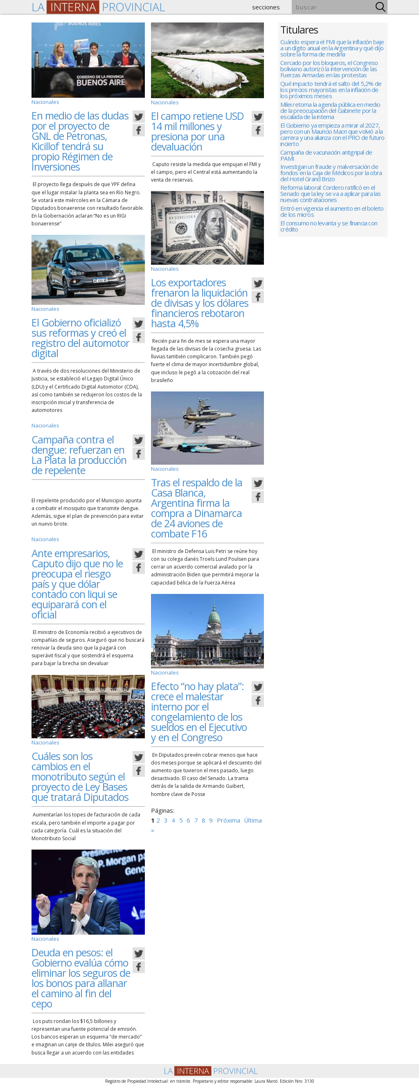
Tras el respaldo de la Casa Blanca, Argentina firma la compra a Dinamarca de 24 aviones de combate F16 (196, 505)
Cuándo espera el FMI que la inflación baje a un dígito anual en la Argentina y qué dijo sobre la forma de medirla (332, 48)
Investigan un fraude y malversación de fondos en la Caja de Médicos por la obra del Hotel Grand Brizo (331, 183)
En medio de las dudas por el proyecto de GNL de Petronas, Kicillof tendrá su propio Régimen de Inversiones (80, 140)
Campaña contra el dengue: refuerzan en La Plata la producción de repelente (79, 452)
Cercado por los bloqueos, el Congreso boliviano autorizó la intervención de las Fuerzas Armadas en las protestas (329, 71)
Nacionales (44, 101)
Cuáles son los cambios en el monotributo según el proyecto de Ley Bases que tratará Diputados (80, 772)
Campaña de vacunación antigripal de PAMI (326, 164)
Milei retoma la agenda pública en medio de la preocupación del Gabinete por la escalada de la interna (330, 116)
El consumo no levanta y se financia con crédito (328, 241)
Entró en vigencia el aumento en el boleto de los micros (331, 225)
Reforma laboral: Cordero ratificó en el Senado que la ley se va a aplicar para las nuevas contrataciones (330, 206)
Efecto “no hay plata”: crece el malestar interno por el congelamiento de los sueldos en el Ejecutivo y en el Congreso (199, 708)
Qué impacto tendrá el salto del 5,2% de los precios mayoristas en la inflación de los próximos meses (330, 93)
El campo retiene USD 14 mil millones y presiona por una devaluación (197, 130)
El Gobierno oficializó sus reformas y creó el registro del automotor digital (80, 336)
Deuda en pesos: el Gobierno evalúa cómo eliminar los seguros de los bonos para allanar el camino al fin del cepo (81, 972)
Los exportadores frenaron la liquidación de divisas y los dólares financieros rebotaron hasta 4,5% (199, 301)
